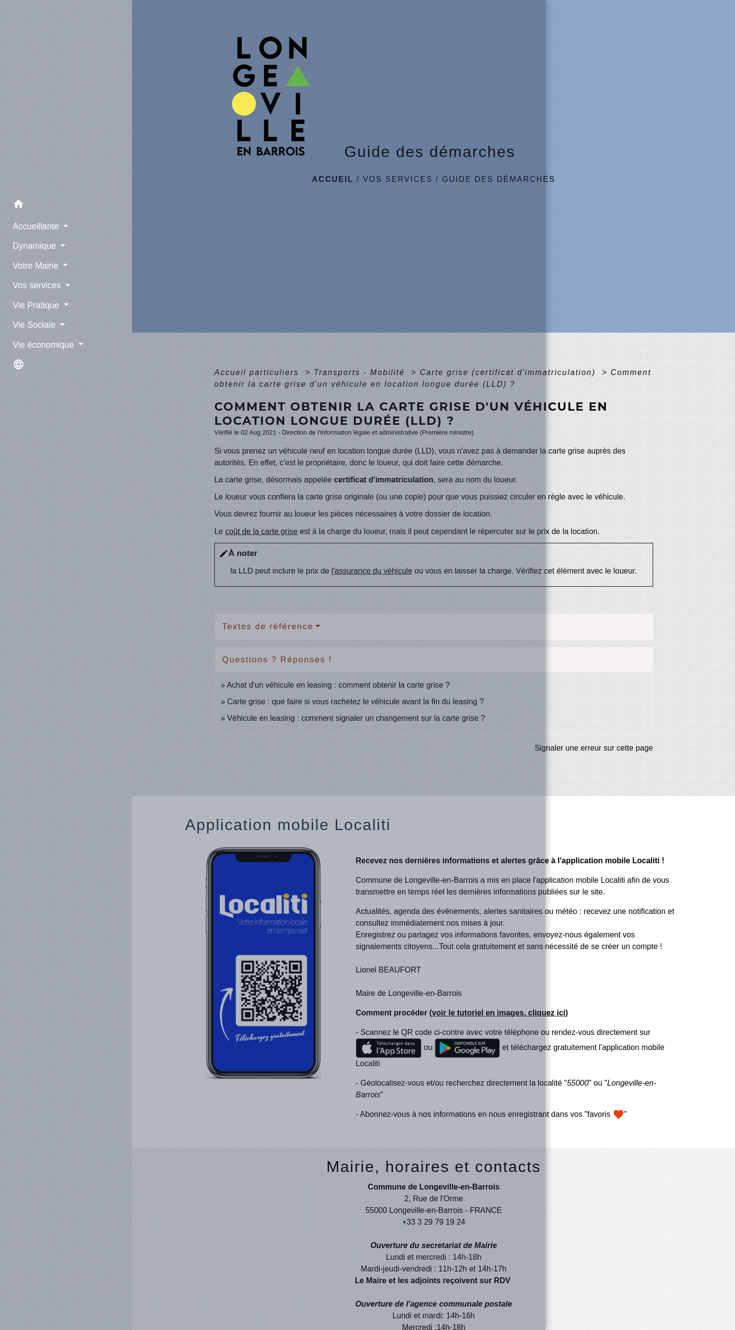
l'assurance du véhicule (371, 571)
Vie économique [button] (39, 342)
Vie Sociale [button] (30, 322)
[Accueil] (66, 96)
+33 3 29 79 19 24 (433, 1222)
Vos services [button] (32, 283)
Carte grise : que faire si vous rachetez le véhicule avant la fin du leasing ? (355, 701)
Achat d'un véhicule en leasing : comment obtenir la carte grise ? (338, 685)
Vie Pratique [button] (31, 302)
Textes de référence (267, 626)
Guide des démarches (499, 179)
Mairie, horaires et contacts (434, 1166)
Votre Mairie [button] (31, 263)
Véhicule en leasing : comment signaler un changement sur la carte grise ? (356, 718)
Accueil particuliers (258, 372)
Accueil (332, 179)
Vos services (397, 179)
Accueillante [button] (31, 224)
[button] (66, 203)
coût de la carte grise (261, 531)
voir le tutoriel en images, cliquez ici (498, 1013)
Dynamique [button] (30, 243)
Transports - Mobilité (361, 372)
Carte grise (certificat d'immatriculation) (509, 372)
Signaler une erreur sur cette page (594, 748)
